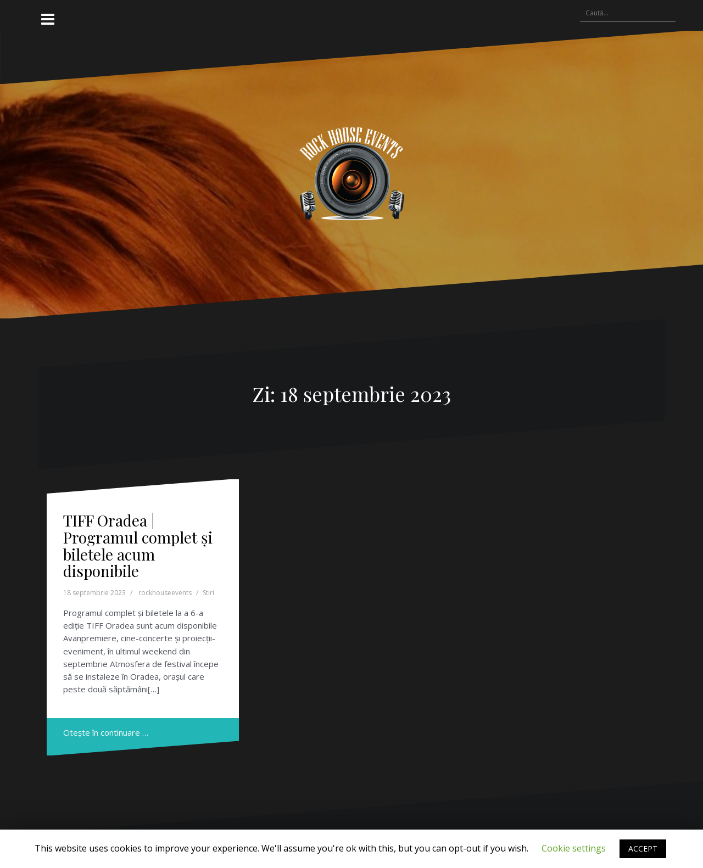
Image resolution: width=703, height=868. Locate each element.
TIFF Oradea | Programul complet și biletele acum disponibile (138, 545)
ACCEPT (642, 848)
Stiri (208, 592)
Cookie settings (574, 848)
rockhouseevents (165, 592)
